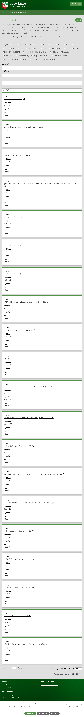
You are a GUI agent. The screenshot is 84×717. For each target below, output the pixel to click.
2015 (67, 45)
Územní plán (8, 56)
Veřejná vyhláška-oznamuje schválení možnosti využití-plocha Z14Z (29, 418)
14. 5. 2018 (7, 308)
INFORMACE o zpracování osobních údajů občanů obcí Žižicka (27, 302)
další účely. (79, 704)
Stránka (9, 668)
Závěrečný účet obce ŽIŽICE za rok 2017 (19, 330)
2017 (6, 48)
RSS (78, 20)
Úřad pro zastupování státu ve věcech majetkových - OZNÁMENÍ (28, 387)
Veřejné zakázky (23, 56)
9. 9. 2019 (7, 480)
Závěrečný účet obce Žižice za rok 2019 (19, 531)
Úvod (3, 12)
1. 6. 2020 (7, 537)
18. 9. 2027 (7, 199)
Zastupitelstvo (37, 59)
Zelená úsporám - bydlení (14, 99)
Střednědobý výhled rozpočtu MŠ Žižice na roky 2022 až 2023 (26, 644)
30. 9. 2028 (7, 399)
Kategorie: (5, 44)
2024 (59, 48)
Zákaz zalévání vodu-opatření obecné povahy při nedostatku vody (28, 502)
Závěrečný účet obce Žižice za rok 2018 (19, 446)
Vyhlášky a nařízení (60, 56)
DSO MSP (7, 52)
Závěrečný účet (51, 59)
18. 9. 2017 (7, 192)
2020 (29, 48)
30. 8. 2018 (7, 393)
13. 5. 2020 (7, 509)
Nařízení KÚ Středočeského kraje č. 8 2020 (20, 587)
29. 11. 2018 (8, 424)
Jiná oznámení (42, 52)
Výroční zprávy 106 (11, 59)
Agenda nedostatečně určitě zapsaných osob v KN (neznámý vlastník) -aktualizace (34, 474)
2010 (29, 45)
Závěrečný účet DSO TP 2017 (15, 358)
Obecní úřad (11, 12)
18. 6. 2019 (7, 452)
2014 (59, 45)
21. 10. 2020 (8, 622)
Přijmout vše (30, 713)
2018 (13, 48)
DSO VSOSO (29, 52)
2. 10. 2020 (7, 565)
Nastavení (54, 713)
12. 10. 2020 (8, 594)
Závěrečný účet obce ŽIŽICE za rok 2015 (19, 155)
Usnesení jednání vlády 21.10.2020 (17, 616)
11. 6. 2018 (7, 365)
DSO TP (17, 52)
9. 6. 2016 (7, 162)
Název (5, 64)
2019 (21, 48)
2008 (13, 45)
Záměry (24, 59)
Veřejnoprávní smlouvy (41, 56)
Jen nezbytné (43, 713)
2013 (52, 45)
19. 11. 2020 (8, 650)
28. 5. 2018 (7, 336)
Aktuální (7, 115)
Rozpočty (65, 52)
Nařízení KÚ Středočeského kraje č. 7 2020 (20, 559)
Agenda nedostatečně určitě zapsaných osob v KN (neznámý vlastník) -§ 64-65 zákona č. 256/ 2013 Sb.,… (41, 185)
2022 (44, 48)
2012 (44, 45)
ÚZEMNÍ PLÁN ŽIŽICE (12, 217)
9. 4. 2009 (7, 105)
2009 (21, 45)
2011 (36, 45)
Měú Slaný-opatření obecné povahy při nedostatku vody (24, 127)
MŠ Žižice (55, 52)
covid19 (76, 48)
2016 (75, 45)
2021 (36, 48)
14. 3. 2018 (7, 223)
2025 (67, 48)
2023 (52, 48)
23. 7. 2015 (7, 133)
